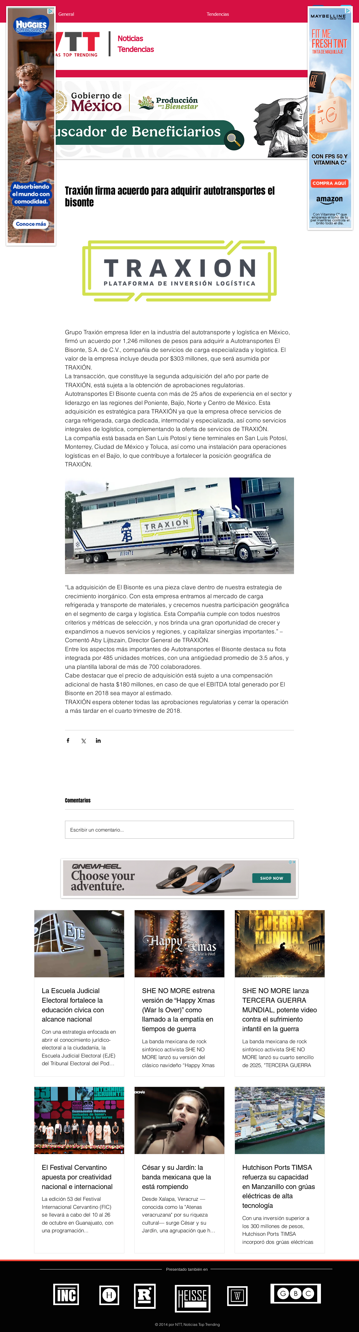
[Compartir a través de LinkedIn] (98, 740)
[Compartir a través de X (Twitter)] (83, 740)
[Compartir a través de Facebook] (68, 740)
